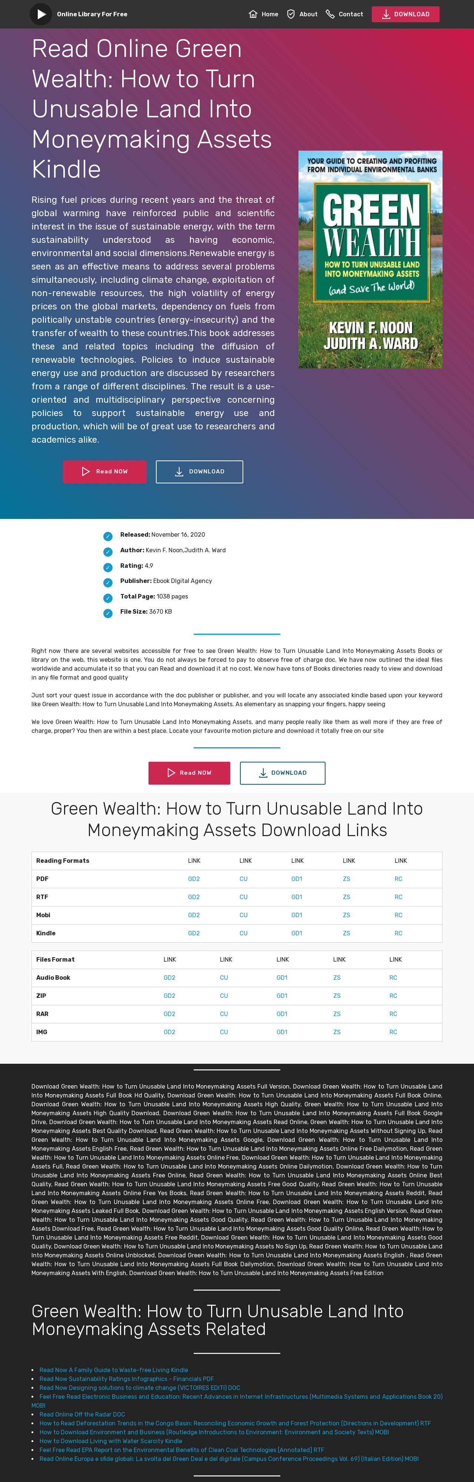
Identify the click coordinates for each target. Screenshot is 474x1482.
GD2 (194, 878)
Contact (344, 14)
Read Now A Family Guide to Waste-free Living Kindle (114, 1370)
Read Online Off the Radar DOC (82, 1414)
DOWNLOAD (405, 14)
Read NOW (104, 472)
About (302, 14)
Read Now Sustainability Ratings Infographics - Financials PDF (127, 1378)
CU (244, 878)
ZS (346, 878)
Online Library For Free (92, 14)
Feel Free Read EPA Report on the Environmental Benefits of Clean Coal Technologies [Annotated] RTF (182, 1450)
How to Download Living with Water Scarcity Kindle (111, 1441)
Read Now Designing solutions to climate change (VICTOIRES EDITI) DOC (140, 1387)
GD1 (296, 878)
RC (399, 878)
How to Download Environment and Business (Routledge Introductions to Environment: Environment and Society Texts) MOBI (214, 1432)
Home (263, 14)
